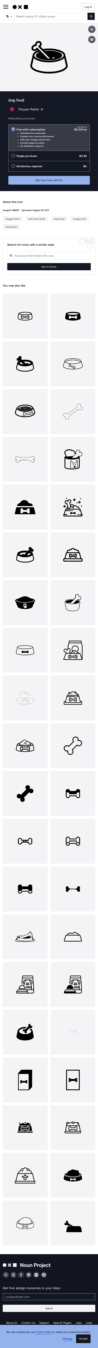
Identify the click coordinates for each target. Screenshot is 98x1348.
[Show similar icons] (91, 39)
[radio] (49, 137)
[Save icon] (91, 29)
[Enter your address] (49, 1296)
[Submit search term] (91, 16)
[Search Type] (8, 16)
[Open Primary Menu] (5, 7)
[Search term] (50, 16)
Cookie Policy (44, 1332)
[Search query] (49, 255)
